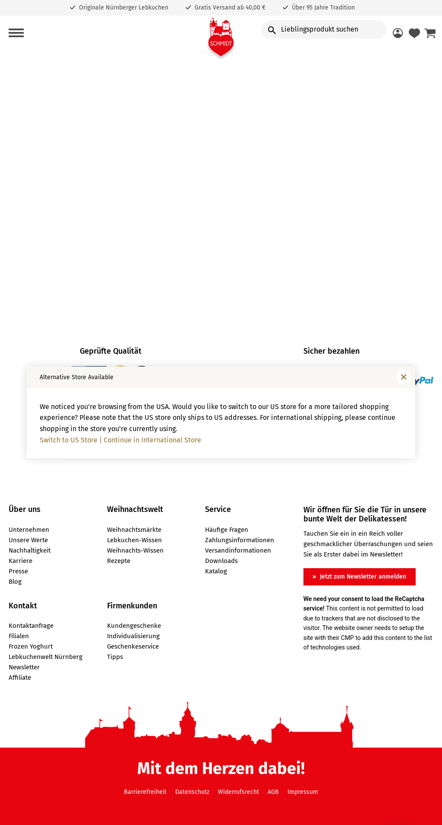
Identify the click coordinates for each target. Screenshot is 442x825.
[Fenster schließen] (403, 377)
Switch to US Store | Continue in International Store (120, 440)
